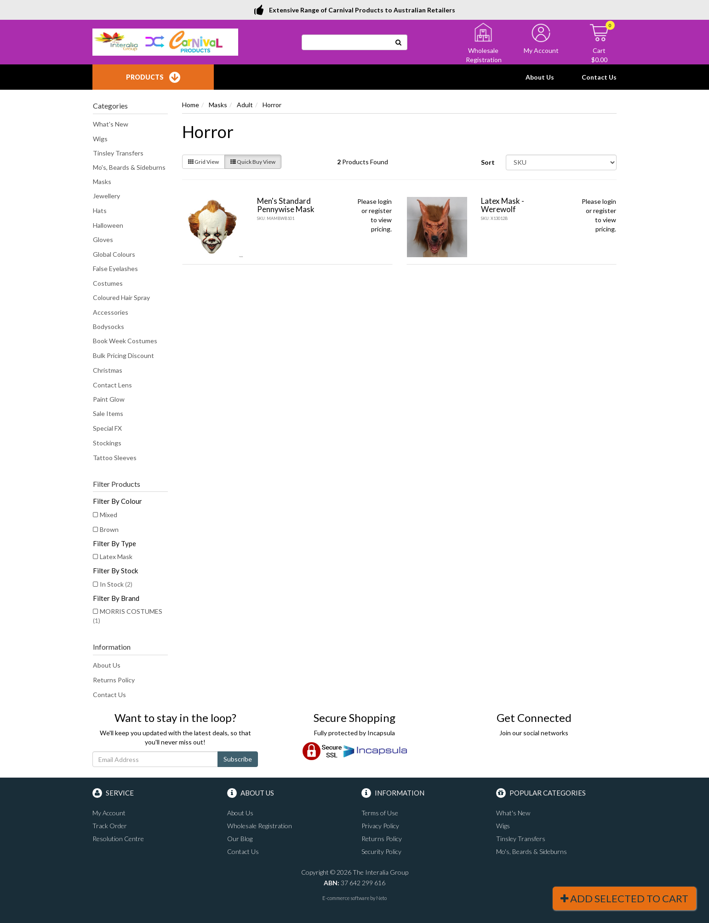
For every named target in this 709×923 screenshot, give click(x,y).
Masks (102, 181)
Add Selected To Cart (624, 898)
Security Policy (381, 851)
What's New (110, 124)
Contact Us (599, 77)
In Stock (116, 584)
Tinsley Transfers (118, 153)
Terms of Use (379, 813)
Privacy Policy (380, 826)
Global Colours (114, 254)
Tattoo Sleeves (115, 458)
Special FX (107, 428)
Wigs (100, 139)
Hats (100, 210)
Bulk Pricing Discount (123, 355)
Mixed (108, 515)
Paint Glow (109, 399)
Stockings (107, 443)
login (385, 201)
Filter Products (116, 484)
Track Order (109, 826)
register (380, 210)
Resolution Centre (118, 838)
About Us (540, 77)
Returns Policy (114, 680)
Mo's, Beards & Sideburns (129, 167)
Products (153, 77)
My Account (109, 813)
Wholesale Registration (259, 826)
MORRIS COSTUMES (127, 615)
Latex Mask (116, 556)
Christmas (107, 370)
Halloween (108, 225)
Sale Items (108, 413)
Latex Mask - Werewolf (502, 205)
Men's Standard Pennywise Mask (285, 205)
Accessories (110, 312)
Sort (488, 162)
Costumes (108, 283)
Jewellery (106, 196)
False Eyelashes (115, 268)
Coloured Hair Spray (121, 297)
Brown (109, 529)
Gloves (103, 239)
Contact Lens (112, 385)
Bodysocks (108, 326)
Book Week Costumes (125, 341)
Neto (381, 898)
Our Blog (239, 838)
